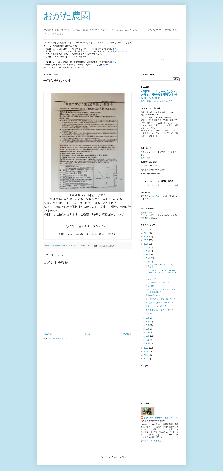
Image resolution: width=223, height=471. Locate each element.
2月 (147, 340)
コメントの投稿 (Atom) (57, 338)
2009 (146, 359)
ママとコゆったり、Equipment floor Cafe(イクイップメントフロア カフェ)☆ (162, 272)
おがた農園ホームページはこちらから (157, 101)
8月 (147, 318)
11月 (148, 254)
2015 (146, 240)
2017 (146, 233)
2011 (146, 351)
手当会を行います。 (154, 295)
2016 (146, 237)
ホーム (87, 334)
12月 (148, 251)
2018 (146, 229)
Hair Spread (157, 196)
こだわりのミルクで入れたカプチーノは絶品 (159, 185)
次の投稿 (48, 334)
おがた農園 (66, 16)
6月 (147, 325)
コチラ (115, 49)
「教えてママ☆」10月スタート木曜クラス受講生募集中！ (162, 290)
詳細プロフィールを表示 (151, 441)
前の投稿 (127, 334)
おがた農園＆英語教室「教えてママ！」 (160, 418)
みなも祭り (150, 286)
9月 (147, 261)
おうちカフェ (151, 279)
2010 (146, 355)
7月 (147, 322)
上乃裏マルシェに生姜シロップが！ (160, 299)
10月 (148, 258)
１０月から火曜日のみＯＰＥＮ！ (159, 303)
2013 (146, 247)
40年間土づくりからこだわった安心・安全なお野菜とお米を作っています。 (159, 95)
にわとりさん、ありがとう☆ (158, 282)
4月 (147, 332)
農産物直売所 (146, 213)
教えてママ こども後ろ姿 (156, 306)
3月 (147, 336)
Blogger (125, 457)
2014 (146, 244)
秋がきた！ (150, 313)
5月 (147, 329)
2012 (146, 348)
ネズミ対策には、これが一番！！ (159, 310)
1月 (147, 343)
